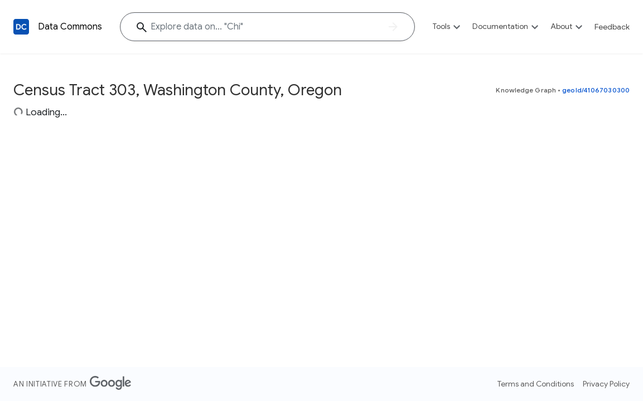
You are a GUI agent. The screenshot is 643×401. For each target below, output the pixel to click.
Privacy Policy (606, 384)
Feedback (612, 27)
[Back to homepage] (21, 27)
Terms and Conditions (535, 384)
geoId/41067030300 (596, 90)
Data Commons (70, 26)
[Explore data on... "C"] (267, 26)
